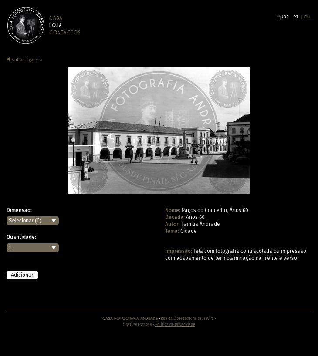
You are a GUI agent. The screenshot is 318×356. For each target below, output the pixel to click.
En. (307, 17)
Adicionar (22, 275)
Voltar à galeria (24, 60)
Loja (55, 25)
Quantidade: (21, 237)
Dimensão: (19, 210)
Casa (56, 18)
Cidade (188, 231)
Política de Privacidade (175, 324)
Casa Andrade (26, 25)
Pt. (297, 17)
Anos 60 (195, 217)
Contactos (65, 33)
